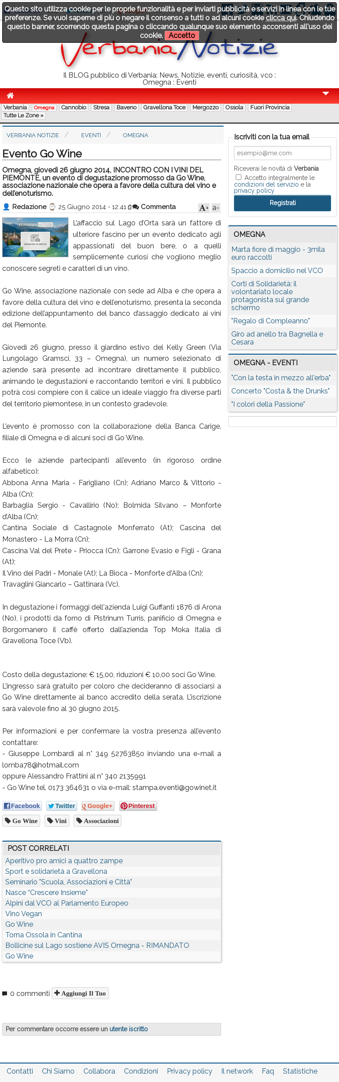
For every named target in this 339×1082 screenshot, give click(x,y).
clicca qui (281, 18)
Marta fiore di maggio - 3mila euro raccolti (278, 253)
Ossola (234, 107)
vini (60, 820)
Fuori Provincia (270, 107)
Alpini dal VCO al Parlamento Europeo (66, 903)
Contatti (20, 1071)
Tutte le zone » (24, 115)
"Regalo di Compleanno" (270, 321)
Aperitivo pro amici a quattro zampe (64, 861)
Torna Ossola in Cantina (43, 935)
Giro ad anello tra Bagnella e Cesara (277, 338)
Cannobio (73, 107)
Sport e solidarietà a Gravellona (56, 871)
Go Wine (19, 924)
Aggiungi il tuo (83, 993)
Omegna (44, 108)
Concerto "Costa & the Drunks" (280, 391)
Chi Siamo (58, 1071)
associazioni (100, 820)
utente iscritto (128, 1029)
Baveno (126, 107)
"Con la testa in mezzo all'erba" (281, 378)
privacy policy (254, 190)
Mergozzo (205, 107)
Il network (237, 1071)
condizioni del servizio (266, 184)
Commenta (154, 207)
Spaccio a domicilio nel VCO (277, 270)
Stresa (101, 107)
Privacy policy (189, 1071)
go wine (24, 820)
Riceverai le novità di (276, 168)
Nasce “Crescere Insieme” (46, 892)
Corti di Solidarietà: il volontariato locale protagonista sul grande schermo (270, 296)
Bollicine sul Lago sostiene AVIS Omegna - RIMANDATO (97, 945)
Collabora (99, 1071)
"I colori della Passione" (268, 404)
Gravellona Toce (164, 107)
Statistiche (300, 1071)
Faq (268, 1071)
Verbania (15, 107)
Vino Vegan (23, 914)
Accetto (182, 35)
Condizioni (141, 1071)
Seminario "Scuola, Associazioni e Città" (68, 882)
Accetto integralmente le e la (274, 184)
